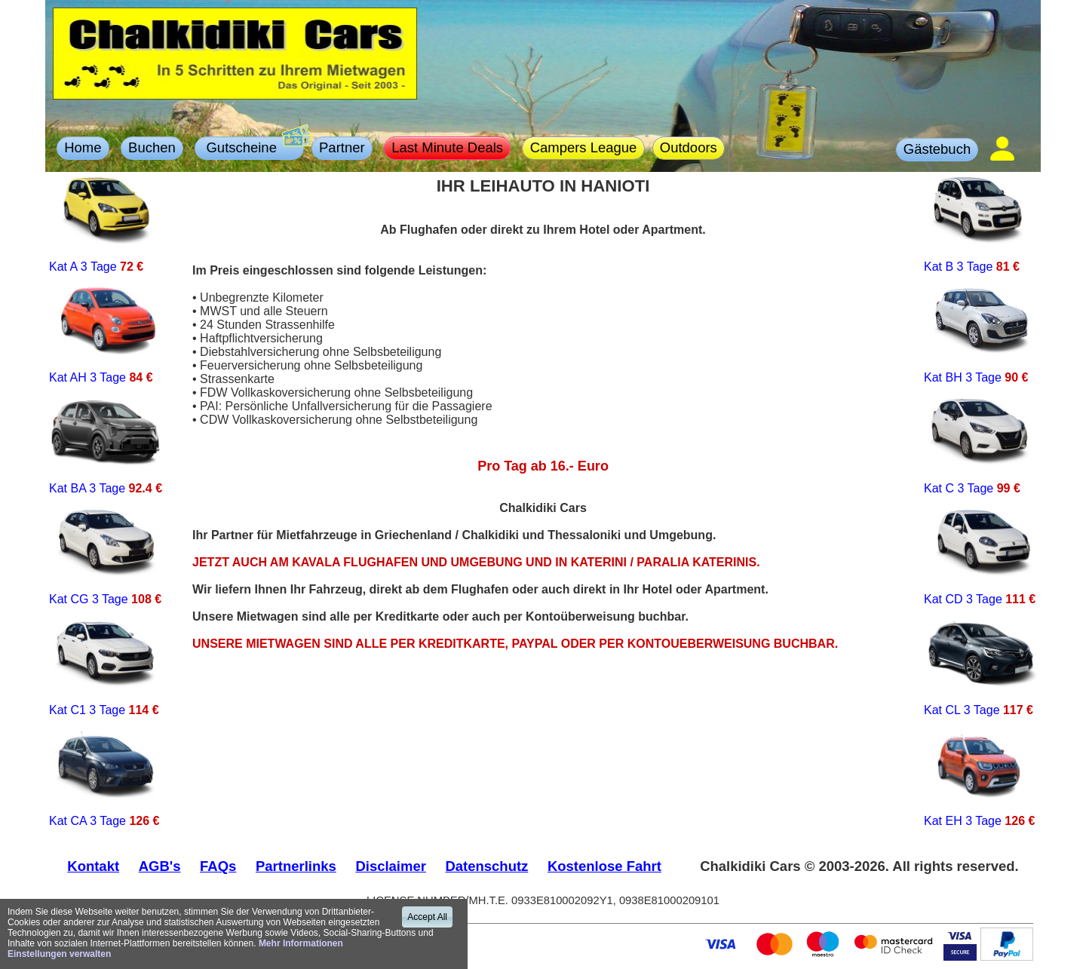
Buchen (152, 147)
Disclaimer (390, 866)
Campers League (583, 147)
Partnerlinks (296, 866)
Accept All (427, 917)
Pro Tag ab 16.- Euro (543, 466)
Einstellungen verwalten (59, 954)
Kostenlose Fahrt (604, 866)
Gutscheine (252, 146)
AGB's (160, 866)
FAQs (218, 866)
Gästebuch (937, 149)
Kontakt (93, 866)
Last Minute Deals (447, 147)
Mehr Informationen (301, 943)
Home (82, 147)
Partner (342, 147)
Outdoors (688, 147)
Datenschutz (487, 866)
